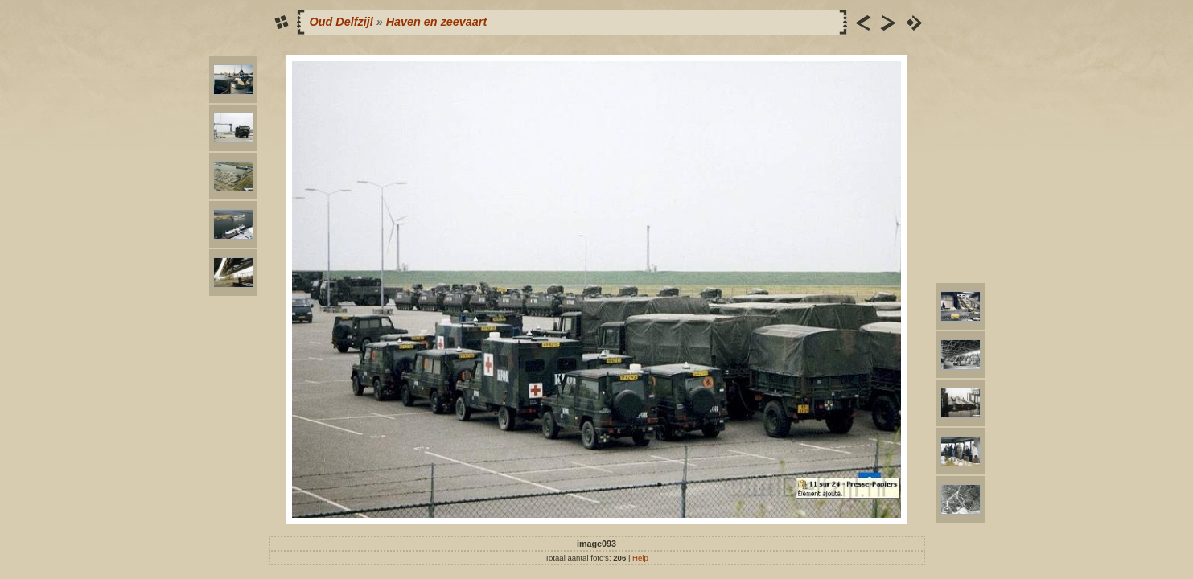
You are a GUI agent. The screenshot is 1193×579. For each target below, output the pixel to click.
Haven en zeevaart (436, 21)
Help (640, 557)
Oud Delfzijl (341, 21)
